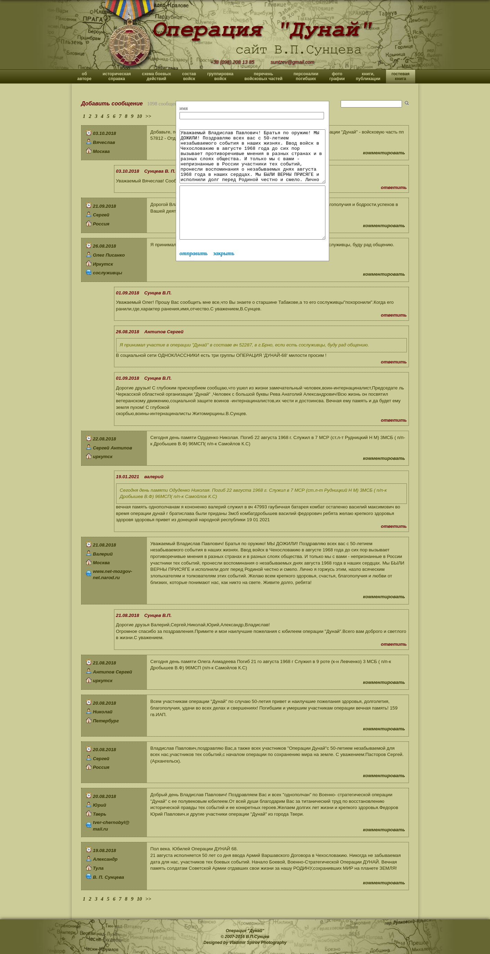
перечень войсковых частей (263, 76)
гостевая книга (401, 76)
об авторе (84, 76)
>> (148, 116)
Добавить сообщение (112, 103)
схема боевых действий (156, 76)
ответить (394, 187)
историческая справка (117, 76)
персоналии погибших (306, 76)
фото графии (337, 76)
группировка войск (220, 76)
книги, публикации (368, 76)
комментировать (384, 152)
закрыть (223, 274)
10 (139, 116)
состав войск (189, 76)
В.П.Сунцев (258, 936)
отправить (194, 274)
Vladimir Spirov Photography (258, 942)
